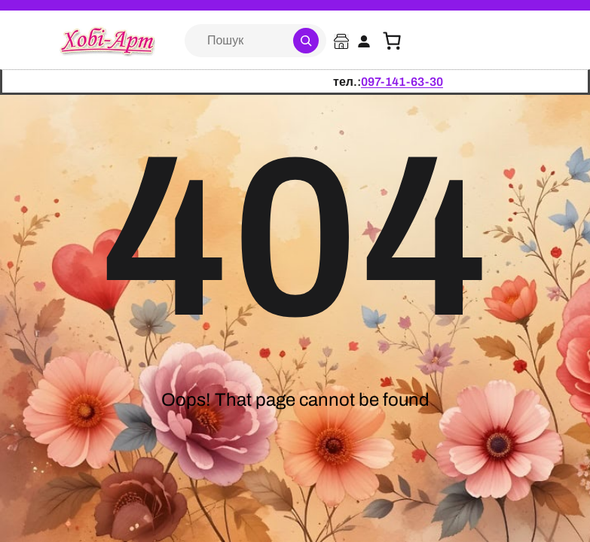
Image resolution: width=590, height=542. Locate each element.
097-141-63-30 (402, 81)
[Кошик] (391, 40)
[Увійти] (363, 41)
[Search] (306, 40)
